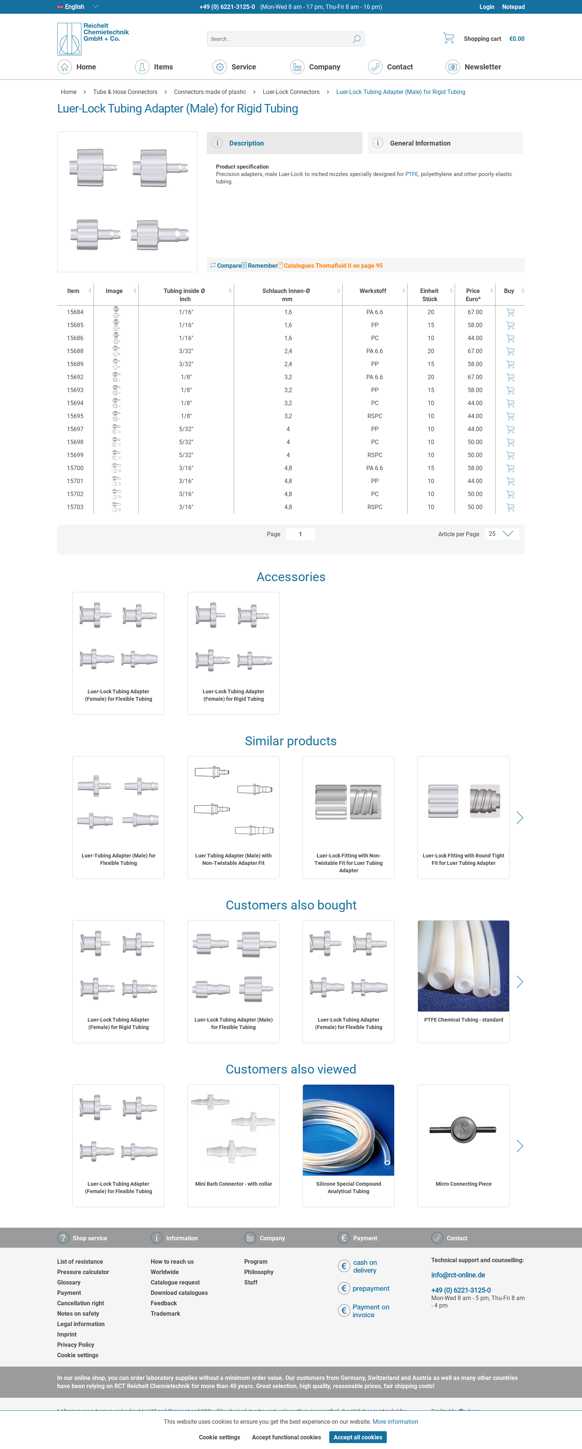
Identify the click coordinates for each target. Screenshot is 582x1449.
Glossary (69, 1282)
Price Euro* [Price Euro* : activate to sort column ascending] (473, 295)
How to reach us (172, 1261)
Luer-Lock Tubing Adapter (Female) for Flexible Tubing (118, 695)
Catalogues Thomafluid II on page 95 (330, 265)
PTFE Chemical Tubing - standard (463, 1020)
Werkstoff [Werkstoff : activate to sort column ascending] (373, 290)
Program (256, 1261)
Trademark (165, 1313)
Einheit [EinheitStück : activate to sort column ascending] (429, 295)
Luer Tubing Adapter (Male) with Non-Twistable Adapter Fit (233, 859)
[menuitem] (490, 7)
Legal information (81, 1324)
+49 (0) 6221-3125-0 (227, 6)
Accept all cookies (358, 1437)
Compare (226, 265)
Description (238, 142)
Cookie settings (77, 1355)
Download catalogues (179, 1292)
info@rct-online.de (458, 1275)
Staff (251, 1282)
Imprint (66, 1334)
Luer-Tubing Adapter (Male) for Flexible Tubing (119, 859)
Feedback (164, 1303)
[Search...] (285, 39)
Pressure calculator (83, 1272)
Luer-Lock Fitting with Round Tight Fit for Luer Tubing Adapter (463, 859)
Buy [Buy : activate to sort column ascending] (509, 290)
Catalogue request (175, 1282)
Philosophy (259, 1272)
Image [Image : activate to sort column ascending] (114, 290)
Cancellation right (80, 1303)
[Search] (356, 39)
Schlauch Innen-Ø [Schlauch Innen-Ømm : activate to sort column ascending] (286, 295)
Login (487, 6)
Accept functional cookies (286, 1437)
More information (395, 1421)
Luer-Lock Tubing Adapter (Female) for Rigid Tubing (233, 695)
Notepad (513, 6)
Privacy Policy (75, 1344)
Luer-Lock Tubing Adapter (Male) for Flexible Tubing (233, 1023)
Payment (69, 1292)
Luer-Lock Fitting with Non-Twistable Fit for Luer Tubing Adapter (348, 863)
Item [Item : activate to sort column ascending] (73, 290)
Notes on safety (78, 1313)
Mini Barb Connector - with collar (233, 1184)
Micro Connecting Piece (464, 1184)
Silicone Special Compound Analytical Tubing (348, 1187)
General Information (411, 142)
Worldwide (165, 1272)
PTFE (411, 174)
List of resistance (80, 1261)
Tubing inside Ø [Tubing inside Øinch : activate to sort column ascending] (184, 295)
